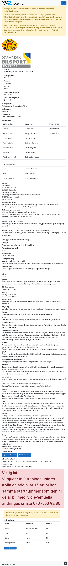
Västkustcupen (24, 455)
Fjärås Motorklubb (9, 455)
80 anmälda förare (10, 548)
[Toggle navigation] (64, 3)
